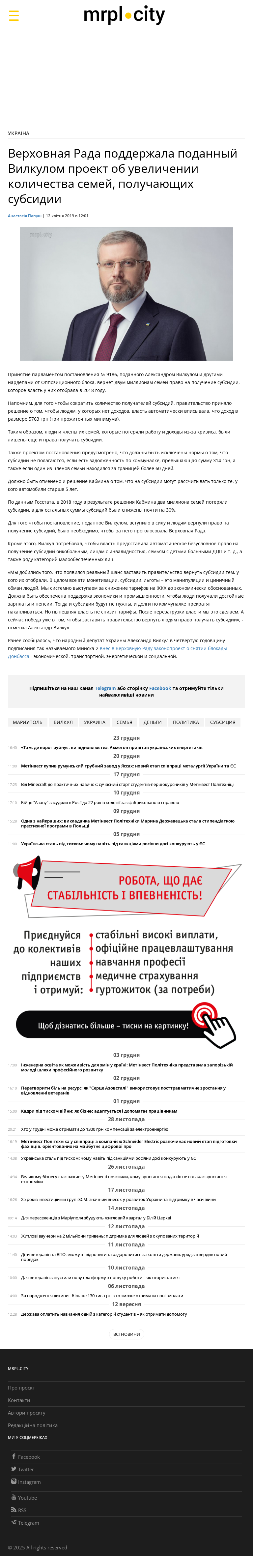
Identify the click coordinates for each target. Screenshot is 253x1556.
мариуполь (27, 722)
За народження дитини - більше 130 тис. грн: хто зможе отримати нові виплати (102, 1295)
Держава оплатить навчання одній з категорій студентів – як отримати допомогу (104, 1314)
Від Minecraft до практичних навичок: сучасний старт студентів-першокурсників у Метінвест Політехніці (127, 784)
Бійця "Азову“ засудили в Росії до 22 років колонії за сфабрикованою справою (100, 802)
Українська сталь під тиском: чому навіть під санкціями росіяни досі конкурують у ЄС (113, 843)
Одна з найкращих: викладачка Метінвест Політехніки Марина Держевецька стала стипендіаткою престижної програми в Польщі (128, 823)
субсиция (223, 722)
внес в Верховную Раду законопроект (143, 648)
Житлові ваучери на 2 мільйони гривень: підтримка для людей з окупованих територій (110, 1236)
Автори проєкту (26, 1412)
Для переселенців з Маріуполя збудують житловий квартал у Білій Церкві (96, 1217)
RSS (18, 1510)
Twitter (22, 1469)
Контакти (19, 1400)
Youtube (24, 1497)
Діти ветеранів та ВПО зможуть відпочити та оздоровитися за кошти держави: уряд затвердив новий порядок (124, 1257)
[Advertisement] (126, 77)
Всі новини (126, 1334)
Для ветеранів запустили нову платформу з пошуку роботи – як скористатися (100, 1277)
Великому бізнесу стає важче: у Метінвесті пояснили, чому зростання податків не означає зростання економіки (124, 1179)
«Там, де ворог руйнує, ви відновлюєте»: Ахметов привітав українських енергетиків (112, 747)
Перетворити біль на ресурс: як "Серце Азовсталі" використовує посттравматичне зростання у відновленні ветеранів (123, 1090)
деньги (153, 722)
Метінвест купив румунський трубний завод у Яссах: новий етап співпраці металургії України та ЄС (128, 765)
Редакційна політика (33, 1425)
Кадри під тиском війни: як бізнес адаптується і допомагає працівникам (99, 1111)
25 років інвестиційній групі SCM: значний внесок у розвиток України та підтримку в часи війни (118, 1199)
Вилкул (63, 722)
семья (124, 722)
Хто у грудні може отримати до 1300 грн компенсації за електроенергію (94, 1129)
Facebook (160, 688)
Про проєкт (21, 1387)
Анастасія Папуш (25, 216)
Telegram (105, 688)
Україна (18, 133)
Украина (94, 722)
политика (186, 722)
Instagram (26, 1482)
